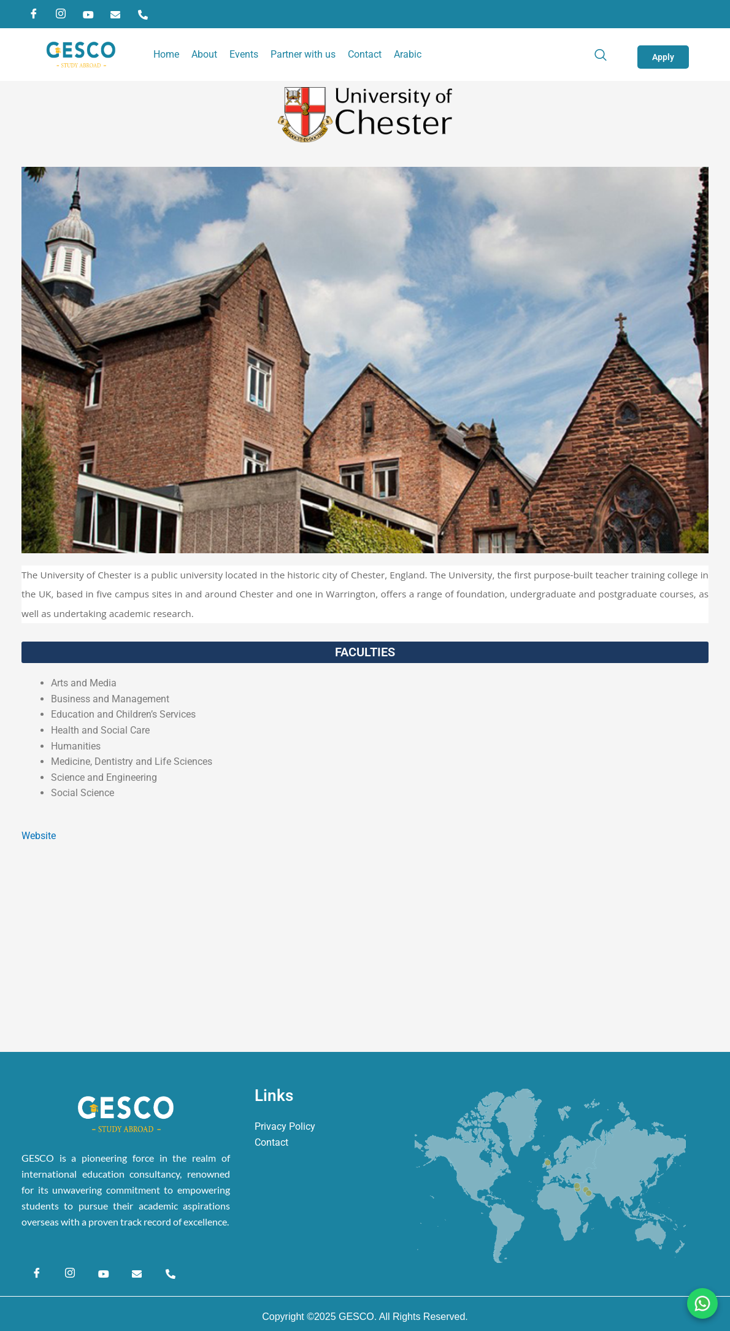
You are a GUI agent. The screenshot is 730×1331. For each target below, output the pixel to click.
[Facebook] (33, 13)
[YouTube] (88, 13)
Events (243, 54)
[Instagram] (60, 13)
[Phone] (143, 13)
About (204, 54)
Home (166, 54)
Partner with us (303, 54)
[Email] (115, 13)
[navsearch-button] (606, 54)
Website (38, 836)
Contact (365, 54)
